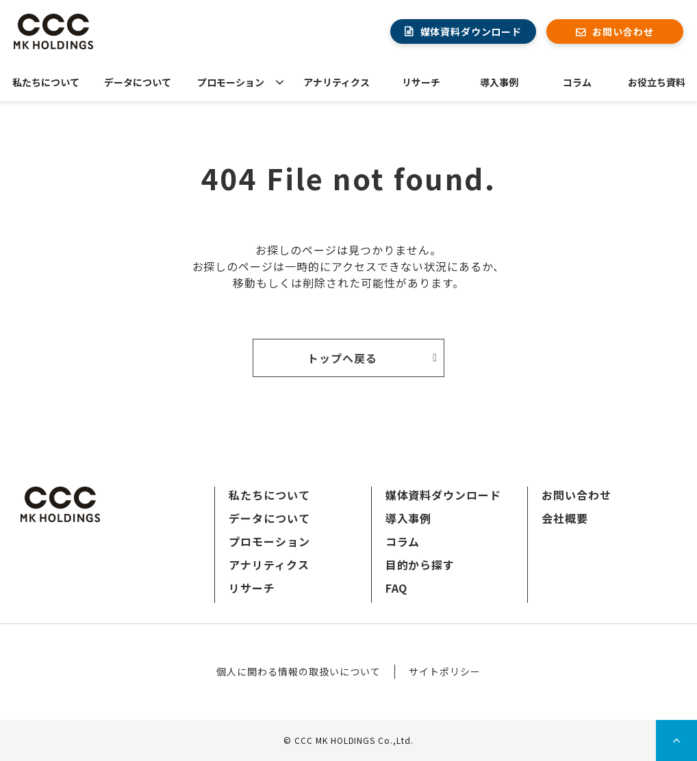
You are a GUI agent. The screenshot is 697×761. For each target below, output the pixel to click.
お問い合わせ (622, 31)
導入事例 (499, 82)
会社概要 (565, 518)
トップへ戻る (342, 358)
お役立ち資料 (656, 82)
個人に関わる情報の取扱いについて (298, 671)
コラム (577, 82)
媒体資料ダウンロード (471, 31)
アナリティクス (336, 82)
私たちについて (45, 82)
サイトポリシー (445, 671)
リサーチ (421, 82)
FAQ (396, 588)
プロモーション (230, 82)
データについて (137, 82)
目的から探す (420, 564)
